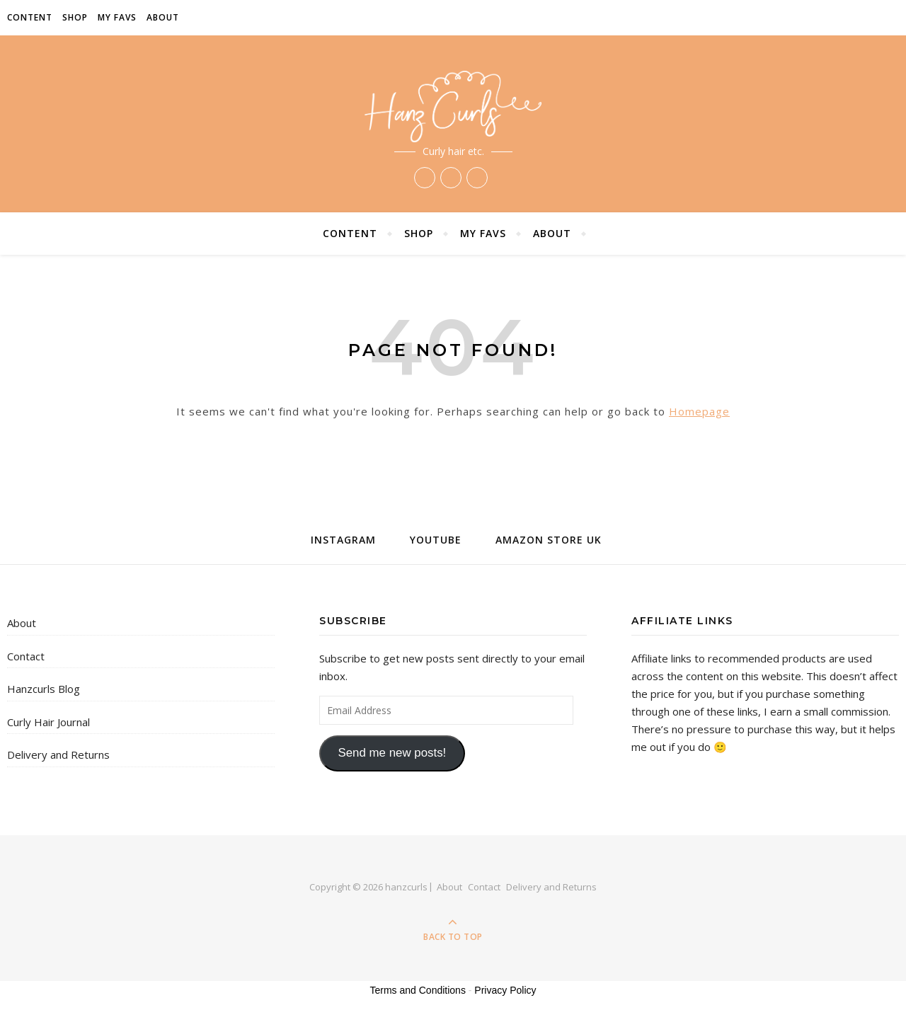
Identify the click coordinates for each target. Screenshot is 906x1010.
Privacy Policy (505, 990)
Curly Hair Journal (48, 722)
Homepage (699, 411)
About (163, 17)
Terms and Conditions (418, 990)
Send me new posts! (392, 752)
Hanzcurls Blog (43, 689)
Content (29, 17)
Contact (26, 656)
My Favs (117, 17)
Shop (75, 17)
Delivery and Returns (58, 754)
